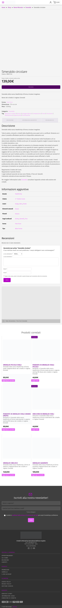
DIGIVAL (14, 606)
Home (3, 7)
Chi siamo (5, 557)
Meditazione (8, 115)
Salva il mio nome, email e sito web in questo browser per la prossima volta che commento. (26, 275)
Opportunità (17, 115)
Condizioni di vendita (9, 597)
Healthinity (18, 193)
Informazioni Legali (8, 595)
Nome (5, 268)
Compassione (37, 113)
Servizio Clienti (7, 593)
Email (5, 272)
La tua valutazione (8, 253)
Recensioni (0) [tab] (50, 120)
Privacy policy (6, 583)
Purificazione (26, 115)
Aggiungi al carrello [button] (8, 429)
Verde (25, 203)
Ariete (17, 218)
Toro (26, 218)
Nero (20, 203)
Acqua (17, 208)
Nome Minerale (18, 7)
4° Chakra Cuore (20, 198)
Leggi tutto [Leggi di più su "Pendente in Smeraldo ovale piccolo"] (35, 380)
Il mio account (6, 573)
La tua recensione (7, 256)
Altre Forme (18, 228)
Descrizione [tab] (10, 120)
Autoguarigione (26, 113)
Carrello (5, 571)
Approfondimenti (7, 555)
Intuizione (49, 113)
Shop (9, 7)
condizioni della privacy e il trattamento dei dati (25, 515)
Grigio (17, 203)
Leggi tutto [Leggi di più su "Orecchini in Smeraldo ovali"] (35, 429)
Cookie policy (6, 581)
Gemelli (21, 218)
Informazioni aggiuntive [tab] (30, 120)
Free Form (10, 102)
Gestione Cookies (7, 585)
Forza (43, 113)
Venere (17, 213)
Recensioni (5, 559)
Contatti (4, 561)
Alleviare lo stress (10, 113)
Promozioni (5, 569)
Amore (19, 113)
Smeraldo (28, 7)
